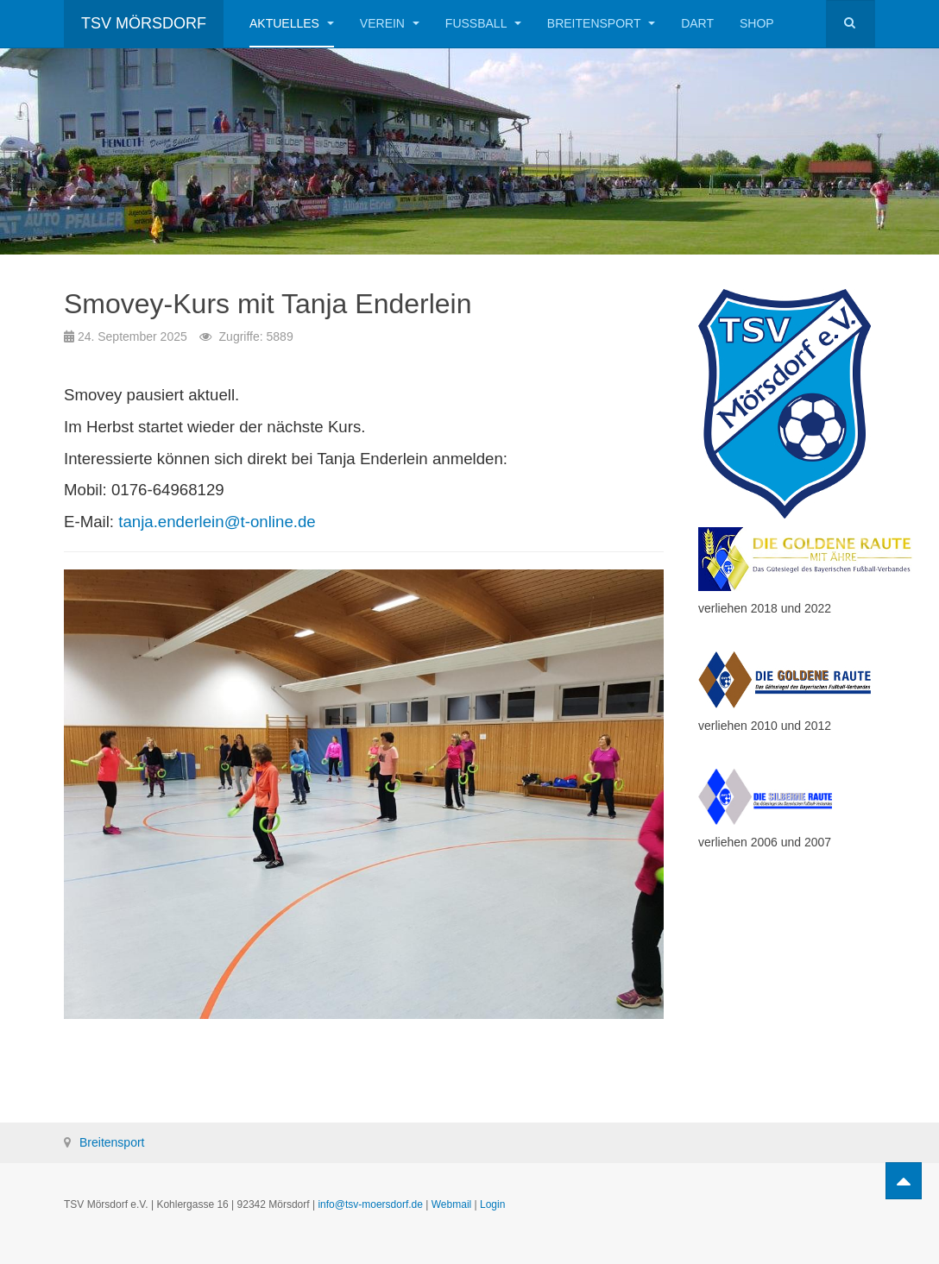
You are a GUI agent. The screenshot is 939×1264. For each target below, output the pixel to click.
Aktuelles (291, 23)
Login (492, 1204)
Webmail (451, 1204)
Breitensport (601, 23)
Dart (697, 23)
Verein (389, 23)
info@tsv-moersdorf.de (370, 1204)
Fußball (483, 23)
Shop (757, 23)
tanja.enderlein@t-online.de (216, 522)
